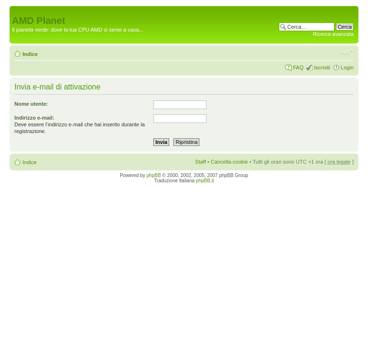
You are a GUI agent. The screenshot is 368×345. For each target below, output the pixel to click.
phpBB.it (205, 180)
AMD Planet (38, 20)
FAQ (298, 67)
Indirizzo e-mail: (34, 118)
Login (347, 67)
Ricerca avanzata (333, 34)
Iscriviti (322, 67)
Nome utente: (31, 104)
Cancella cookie (229, 162)
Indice (30, 54)
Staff (200, 162)
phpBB (154, 175)
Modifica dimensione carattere (347, 52)
